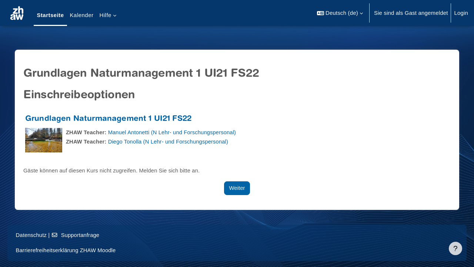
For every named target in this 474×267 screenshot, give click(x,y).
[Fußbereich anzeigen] (455, 248)
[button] (340, 13)
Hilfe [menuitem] (105, 15)
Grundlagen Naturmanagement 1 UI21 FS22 (111, 119)
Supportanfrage (87, 235)
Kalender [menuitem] (82, 15)
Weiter (237, 188)
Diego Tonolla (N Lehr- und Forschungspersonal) (173, 141)
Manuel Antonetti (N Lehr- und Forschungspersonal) (177, 132)
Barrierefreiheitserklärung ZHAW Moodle (77, 250)
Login (461, 13)
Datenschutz (42, 235)
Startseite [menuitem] (50, 15)
